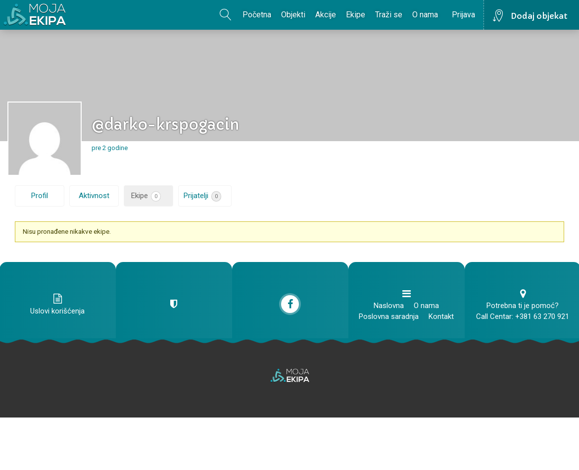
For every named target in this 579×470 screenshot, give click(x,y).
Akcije (325, 14)
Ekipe (355, 14)
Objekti (293, 14)
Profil (39, 195)
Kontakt (441, 316)
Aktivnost (94, 195)
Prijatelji (202, 196)
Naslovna (389, 305)
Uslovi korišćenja (57, 311)
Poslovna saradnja (389, 316)
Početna (256, 14)
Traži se (388, 14)
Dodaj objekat (539, 16)
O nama (425, 14)
